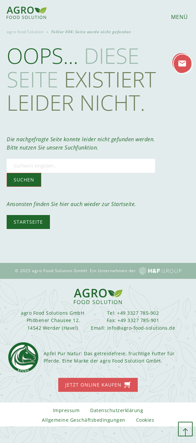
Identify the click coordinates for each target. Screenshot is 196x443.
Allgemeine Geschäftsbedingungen (83, 420)
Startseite (28, 222)
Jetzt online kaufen (93, 385)
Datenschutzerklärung (116, 410)
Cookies (145, 420)
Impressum (66, 410)
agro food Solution (25, 32)
